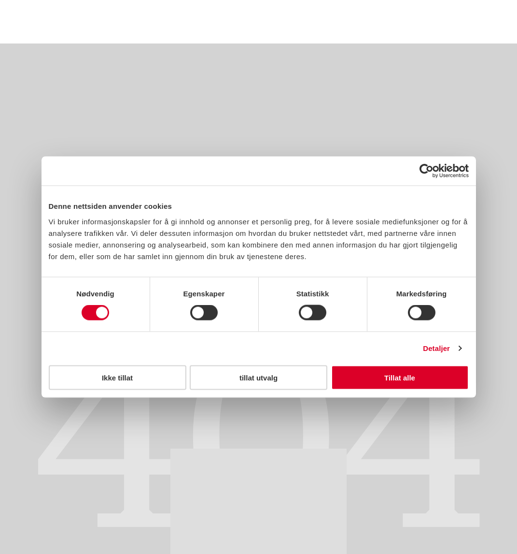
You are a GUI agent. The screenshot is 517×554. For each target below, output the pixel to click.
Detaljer (436, 348)
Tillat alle (399, 377)
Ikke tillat (117, 377)
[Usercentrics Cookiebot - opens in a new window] (426, 171)
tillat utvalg (258, 377)
